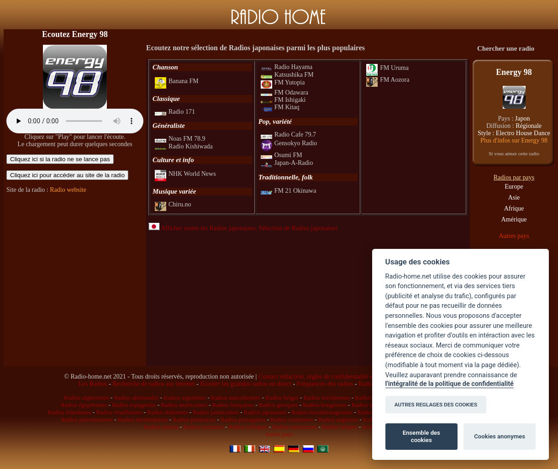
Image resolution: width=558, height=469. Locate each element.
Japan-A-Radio (287, 162)
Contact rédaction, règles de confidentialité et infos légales (333, 376)
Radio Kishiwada (184, 146)
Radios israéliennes (119, 412)
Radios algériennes (86, 397)
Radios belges (282, 397)
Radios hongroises (325, 404)
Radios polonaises (194, 419)
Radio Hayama (287, 66)
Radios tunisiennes (294, 426)
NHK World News (185, 173)
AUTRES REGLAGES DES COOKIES (436, 404)
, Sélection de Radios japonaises (296, 228)
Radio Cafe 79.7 (288, 134)
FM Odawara (284, 92)
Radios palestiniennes (87, 419)
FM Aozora (387, 79)
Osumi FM (281, 155)
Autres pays (514, 235)
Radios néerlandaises (143, 419)
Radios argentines (184, 397)
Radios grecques (278, 404)
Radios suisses (161, 426)
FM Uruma (387, 67)
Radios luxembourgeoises (322, 412)
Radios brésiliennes (327, 397)
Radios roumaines (292, 419)
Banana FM (177, 81)
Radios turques (340, 426)
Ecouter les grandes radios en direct (245, 383)
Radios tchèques (248, 426)
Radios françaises (233, 404)
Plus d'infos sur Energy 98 (513, 140)
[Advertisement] (74, 257)
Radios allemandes (136, 397)
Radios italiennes (167, 412)
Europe (514, 186)
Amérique (514, 219)
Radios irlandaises (69, 412)
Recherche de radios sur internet (153, 383)
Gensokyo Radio (289, 143)
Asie (514, 197)
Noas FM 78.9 (180, 138)
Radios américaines (184, 404)
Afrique (514, 208)
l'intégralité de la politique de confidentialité (449, 384)
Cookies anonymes (499, 436)
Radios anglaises (338, 419)
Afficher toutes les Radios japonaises (201, 228)
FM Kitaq (280, 107)
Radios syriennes (203, 426)
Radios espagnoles (134, 404)
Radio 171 (175, 111)
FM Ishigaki (283, 99)
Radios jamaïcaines (216, 412)
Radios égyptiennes (84, 404)
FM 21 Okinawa (288, 190)
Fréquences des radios (325, 383)
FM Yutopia (283, 82)
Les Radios (93, 383)
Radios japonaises (265, 412)
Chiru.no (173, 204)
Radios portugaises (243, 419)
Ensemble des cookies (421, 436)
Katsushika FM (287, 74)
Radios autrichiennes (236, 397)
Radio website (68, 189)
